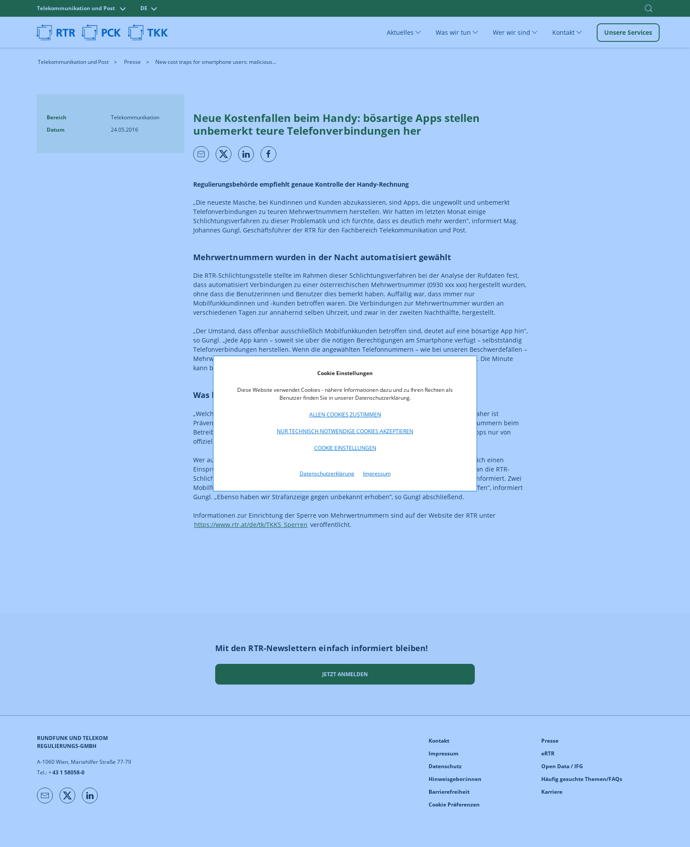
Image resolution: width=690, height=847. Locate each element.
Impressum (377, 473)
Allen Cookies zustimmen (345, 414)
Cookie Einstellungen (345, 448)
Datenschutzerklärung (327, 473)
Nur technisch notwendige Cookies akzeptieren (345, 431)
